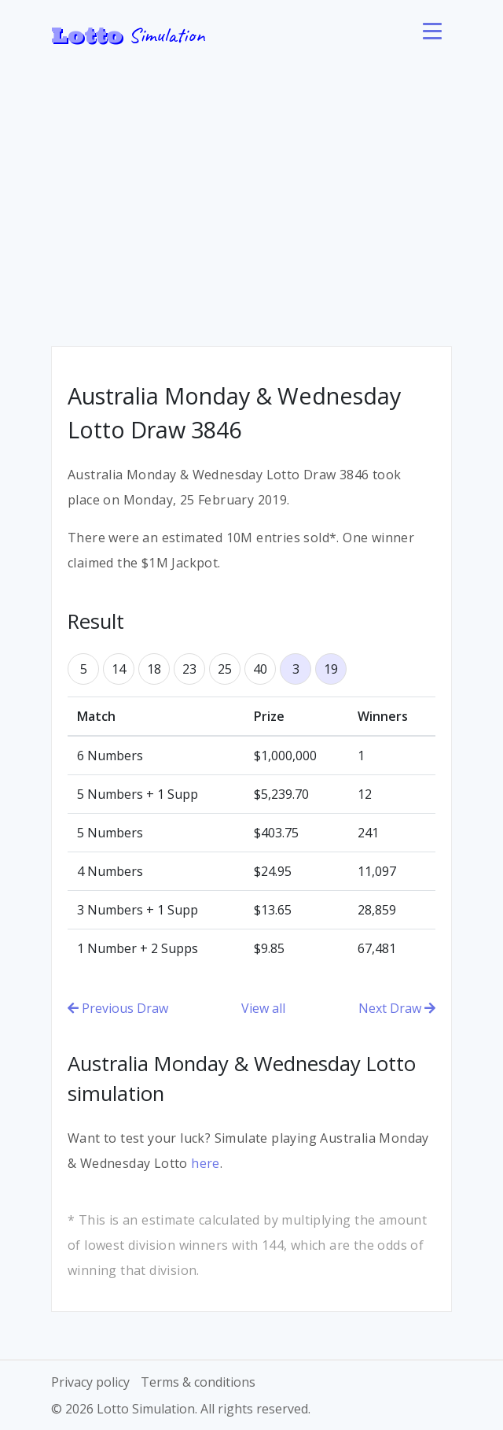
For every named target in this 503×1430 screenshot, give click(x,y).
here (205, 1163)
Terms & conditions (198, 1382)
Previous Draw (118, 1008)
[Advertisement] (251, 189)
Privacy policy (90, 1382)
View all (263, 1008)
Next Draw (396, 1008)
